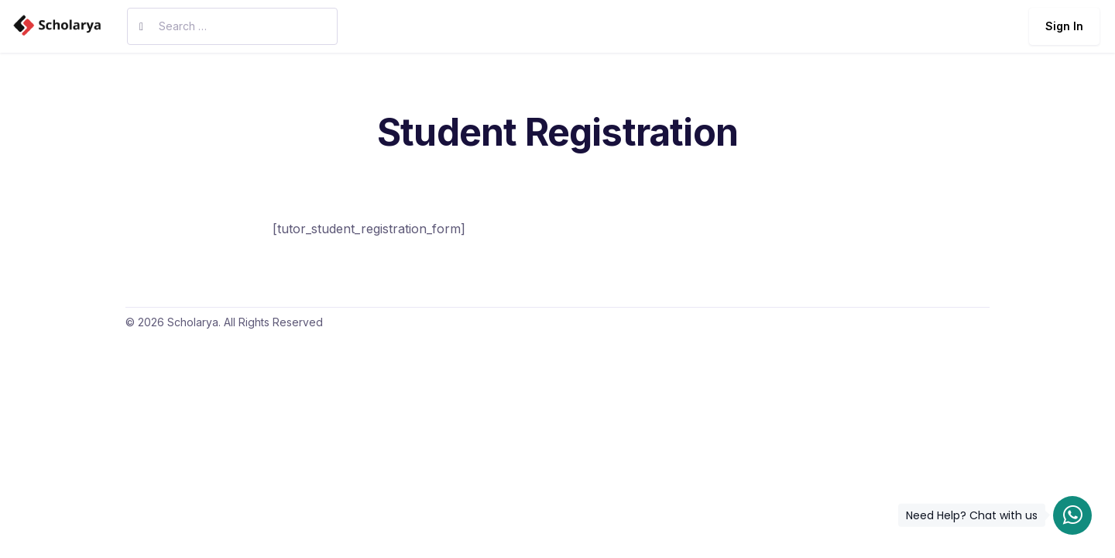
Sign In (1064, 26)
